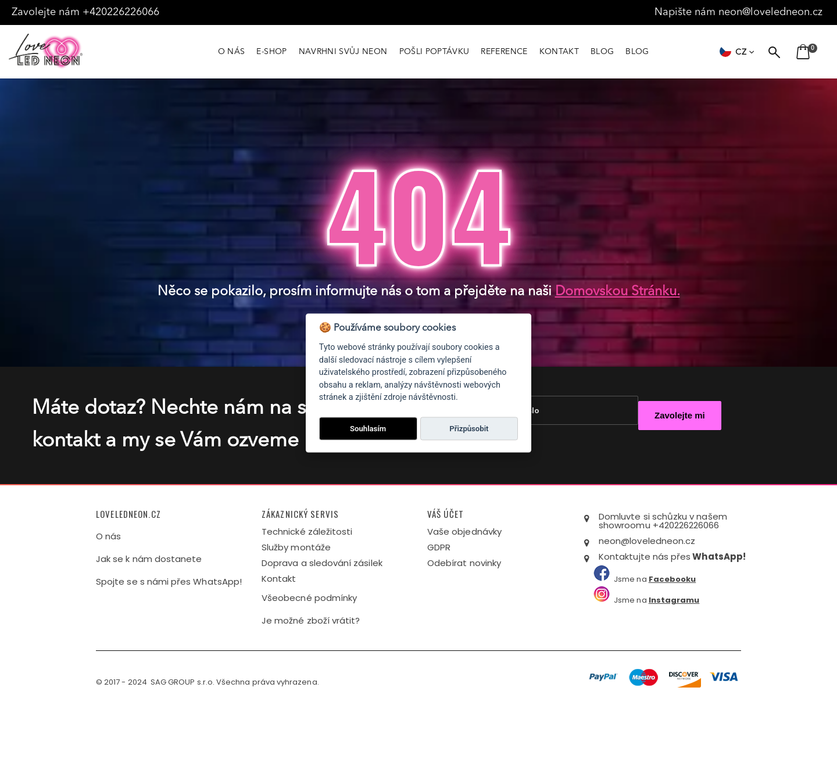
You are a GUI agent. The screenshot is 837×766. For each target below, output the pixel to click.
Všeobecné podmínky (309, 656)
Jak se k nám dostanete (149, 617)
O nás (108, 594)
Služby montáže (296, 605)
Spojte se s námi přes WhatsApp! (169, 639)
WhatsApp (717, 614)
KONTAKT (559, 52)
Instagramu (674, 658)
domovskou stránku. (617, 292)
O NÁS (231, 52)
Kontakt (279, 637)
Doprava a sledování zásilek (322, 621)
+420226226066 (124, 12)
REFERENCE (504, 52)
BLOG (602, 52)
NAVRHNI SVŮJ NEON (343, 52)
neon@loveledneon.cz (771, 12)
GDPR (438, 605)
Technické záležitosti (307, 590)
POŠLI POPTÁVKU (434, 52)
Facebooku (672, 637)
